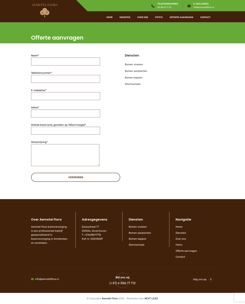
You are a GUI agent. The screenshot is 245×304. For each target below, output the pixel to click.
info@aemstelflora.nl (203, 7)
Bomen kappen (133, 77)
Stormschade (132, 83)
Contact (205, 17)
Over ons (142, 17)
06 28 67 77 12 (164, 7)
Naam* (65, 58)
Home (109, 17)
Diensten (125, 17)
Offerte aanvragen (181, 17)
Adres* (65, 110)
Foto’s (159, 17)
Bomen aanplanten (136, 71)
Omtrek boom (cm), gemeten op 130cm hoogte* (65, 127)
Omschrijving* (65, 156)
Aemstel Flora (110, 298)
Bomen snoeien (134, 64)
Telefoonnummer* (65, 75)
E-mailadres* (65, 93)
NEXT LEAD (151, 298)
